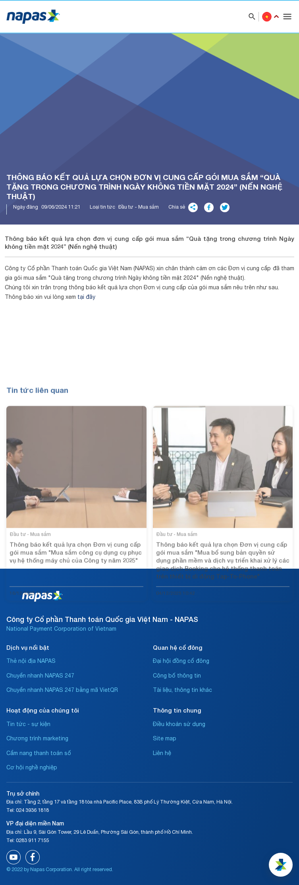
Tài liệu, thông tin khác (182, 690)
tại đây (86, 297)
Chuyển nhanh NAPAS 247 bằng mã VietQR (62, 690)
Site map (164, 738)
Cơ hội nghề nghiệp (31, 767)
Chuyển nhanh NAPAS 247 (40, 675)
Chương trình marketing (37, 738)
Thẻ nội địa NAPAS (31, 661)
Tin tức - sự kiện (28, 724)
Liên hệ (162, 753)
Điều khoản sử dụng (179, 724)
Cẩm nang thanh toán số (38, 753)
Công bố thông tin (177, 675)
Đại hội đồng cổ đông (181, 661)
